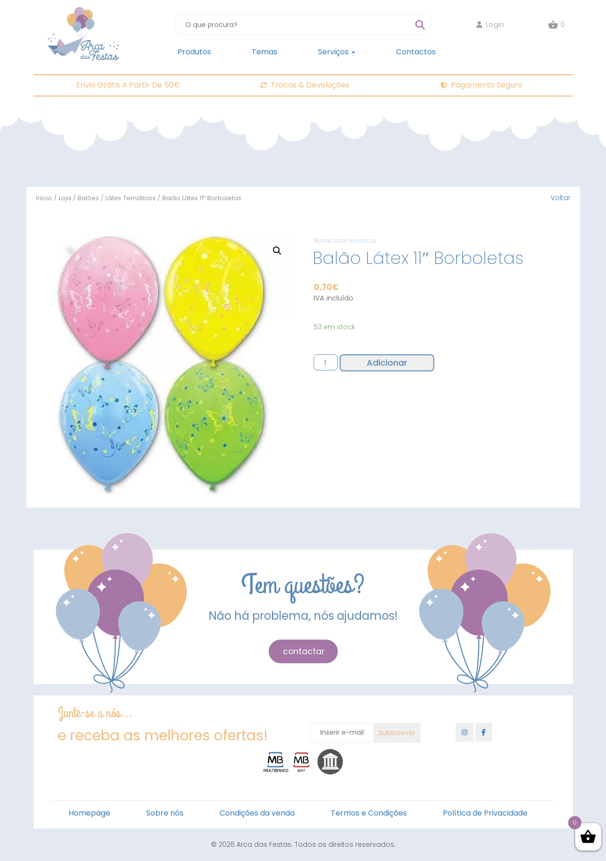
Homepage (89, 813)
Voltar (561, 197)
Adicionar (387, 363)
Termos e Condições (369, 813)
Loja (65, 197)
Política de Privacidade (485, 813)
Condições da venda (257, 813)
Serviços (336, 51)
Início (44, 197)
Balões (88, 197)
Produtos (194, 51)
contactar (304, 651)
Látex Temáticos (130, 197)
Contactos (416, 51)
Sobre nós (165, 813)
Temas (264, 51)
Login (490, 24)
